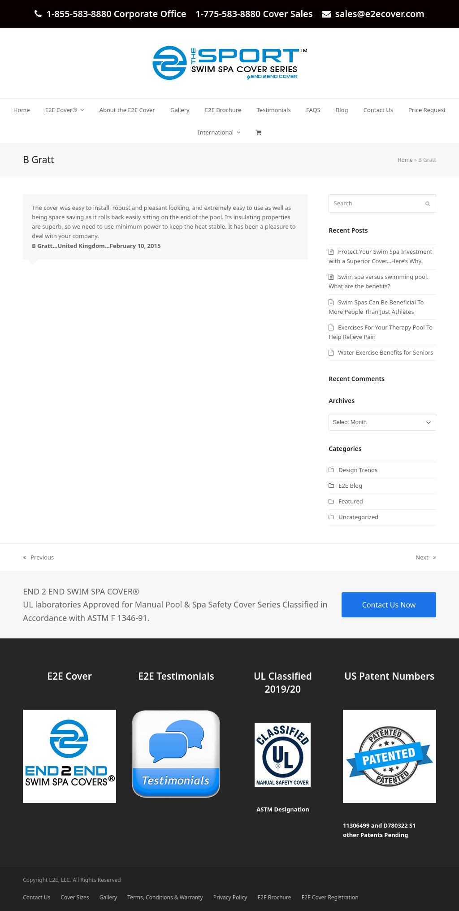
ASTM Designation (282, 809)
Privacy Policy (230, 897)
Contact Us (36, 897)
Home (405, 160)
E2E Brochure (274, 897)
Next (426, 557)
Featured (350, 501)
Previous (38, 557)
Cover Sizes (75, 897)
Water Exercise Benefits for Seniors (385, 352)
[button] (258, 132)
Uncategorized (358, 517)
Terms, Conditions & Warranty (165, 897)
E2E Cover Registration (330, 897)
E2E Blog (350, 486)
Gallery (108, 897)
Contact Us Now (389, 605)
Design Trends (357, 470)
